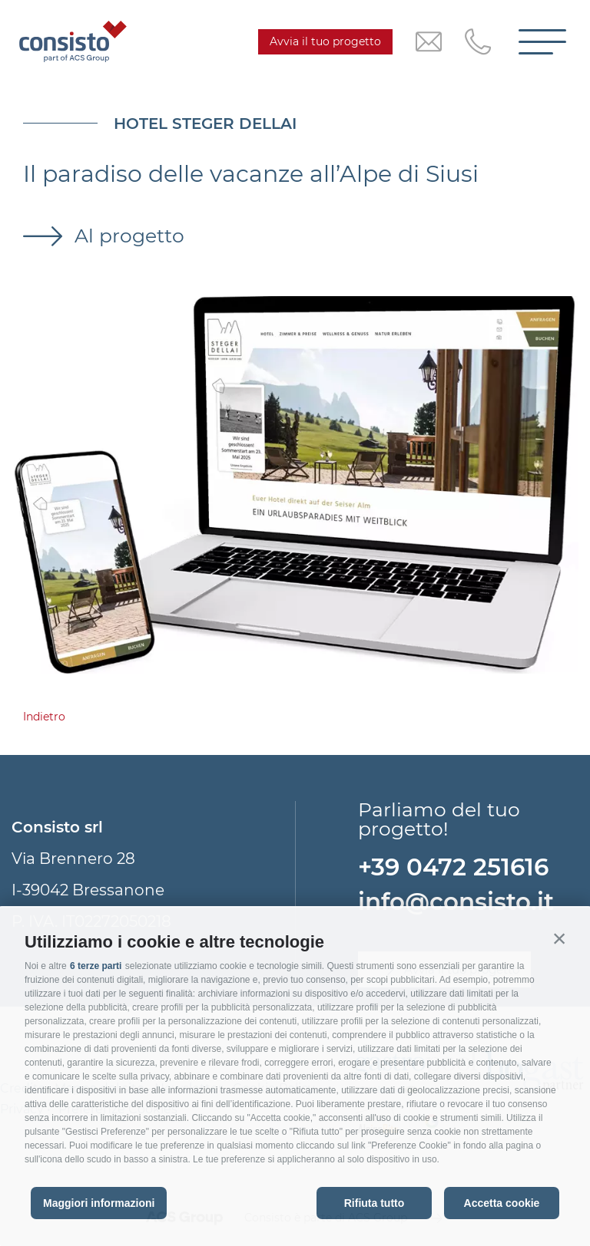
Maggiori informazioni (98, 1203)
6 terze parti (95, 966)
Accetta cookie (502, 1203)
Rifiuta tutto (374, 1203)
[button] (559, 938)
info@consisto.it (456, 901)
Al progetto (126, 235)
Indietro (44, 717)
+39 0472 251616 (453, 867)
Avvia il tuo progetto (325, 41)
